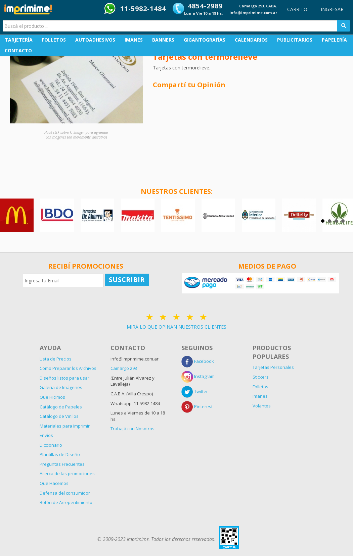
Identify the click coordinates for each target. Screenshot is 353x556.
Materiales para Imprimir (65, 426)
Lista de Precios (56, 359)
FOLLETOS (54, 40)
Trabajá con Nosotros (133, 429)
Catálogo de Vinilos (59, 416)
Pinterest (197, 406)
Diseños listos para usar (64, 378)
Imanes (260, 396)
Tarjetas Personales (273, 367)
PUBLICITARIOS (294, 40)
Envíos (46, 435)
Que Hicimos (52, 397)
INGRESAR (332, 9)
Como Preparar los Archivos (68, 368)
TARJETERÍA (19, 40)
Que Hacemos (54, 483)
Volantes (262, 406)
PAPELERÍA (334, 40)
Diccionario (51, 445)
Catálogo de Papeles (61, 407)
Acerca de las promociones (67, 473)
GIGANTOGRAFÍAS (204, 40)
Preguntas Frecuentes (62, 464)
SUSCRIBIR (127, 279)
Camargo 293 (124, 368)
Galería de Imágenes (61, 387)
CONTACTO (18, 50)
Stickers (261, 377)
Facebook (197, 361)
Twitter (194, 391)
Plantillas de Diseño (60, 454)
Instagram (198, 376)
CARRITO (297, 9)
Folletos (260, 387)
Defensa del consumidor (65, 493)
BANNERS (163, 40)
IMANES (134, 40)
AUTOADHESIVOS (95, 40)
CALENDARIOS (251, 40)
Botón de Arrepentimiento (66, 502)
